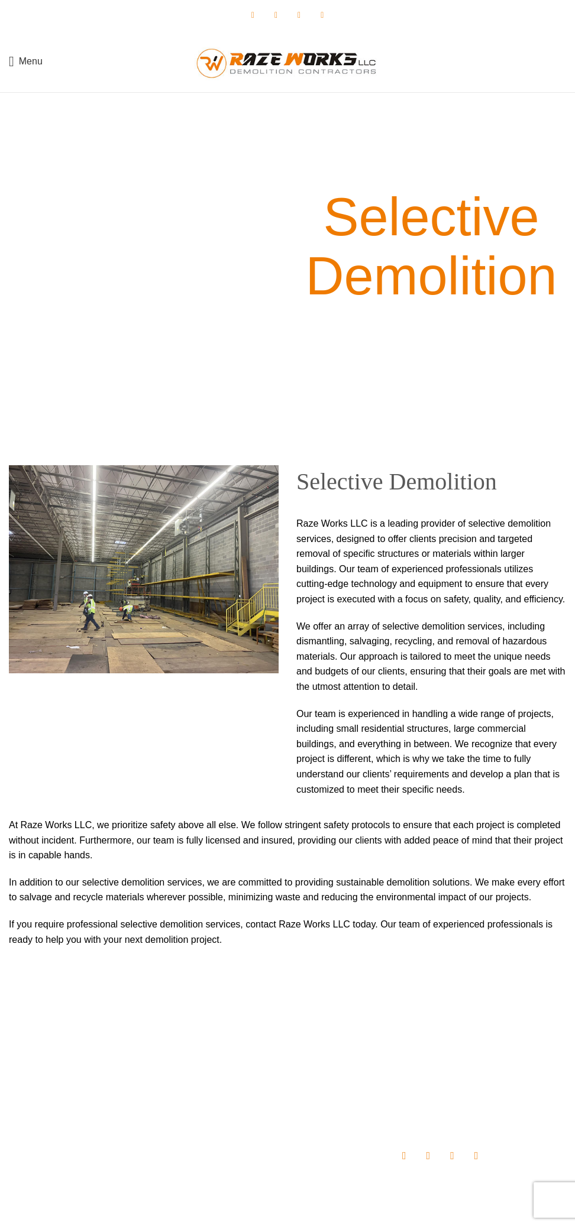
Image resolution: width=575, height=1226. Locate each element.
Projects (216, 1112)
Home (211, 1051)
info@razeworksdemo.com (94, 1124)
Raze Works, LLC (251, 1209)
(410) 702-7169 (81, 1102)
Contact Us (221, 1133)
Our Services (224, 1092)
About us (217, 1071)
